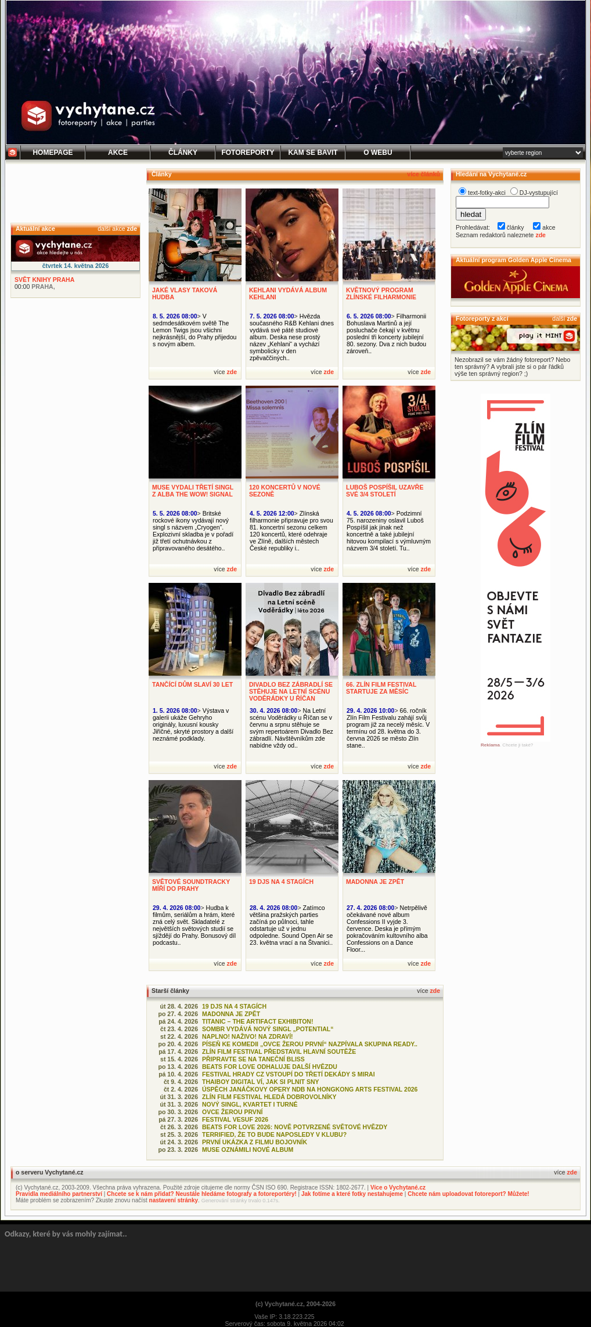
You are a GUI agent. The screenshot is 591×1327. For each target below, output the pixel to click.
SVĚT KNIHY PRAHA (44, 279)
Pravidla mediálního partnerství (59, 1194)
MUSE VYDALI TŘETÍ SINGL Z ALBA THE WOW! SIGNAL (192, 491)
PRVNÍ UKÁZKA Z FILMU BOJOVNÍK (254, 1142)
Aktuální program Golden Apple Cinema (513, 259)
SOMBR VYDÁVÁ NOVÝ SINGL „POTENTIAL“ (268, 1028)
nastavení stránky (174, 1200)
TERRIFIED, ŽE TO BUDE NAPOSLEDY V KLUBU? (274, 1134)
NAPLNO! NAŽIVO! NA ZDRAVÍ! (247, 1036)
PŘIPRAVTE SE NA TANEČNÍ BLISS (253, 1059)
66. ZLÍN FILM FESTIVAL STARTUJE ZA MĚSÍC (381, 688)
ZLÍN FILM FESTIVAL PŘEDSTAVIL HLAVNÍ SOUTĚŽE (279, 1051)
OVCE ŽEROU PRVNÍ (232, 1111)
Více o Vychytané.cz (398, 1187)
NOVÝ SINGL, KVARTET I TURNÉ (250, 1104)
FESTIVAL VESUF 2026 (235, 1119)
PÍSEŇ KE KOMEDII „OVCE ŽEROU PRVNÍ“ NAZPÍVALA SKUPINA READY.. (309, 1043)
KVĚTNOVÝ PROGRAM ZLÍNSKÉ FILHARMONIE (381, 293)
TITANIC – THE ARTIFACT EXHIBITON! (257, 1021)
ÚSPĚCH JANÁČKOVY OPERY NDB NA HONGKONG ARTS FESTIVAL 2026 (309, 1089)
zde (132, 228)
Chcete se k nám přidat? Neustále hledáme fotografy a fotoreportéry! (202, 1194)
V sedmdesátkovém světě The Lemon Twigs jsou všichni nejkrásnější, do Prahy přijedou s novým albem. (194, 330)
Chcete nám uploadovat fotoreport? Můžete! (468, 1194)
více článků (423, 174)
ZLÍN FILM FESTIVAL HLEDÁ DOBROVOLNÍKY (269, 1096)
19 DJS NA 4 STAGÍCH (281, 881)
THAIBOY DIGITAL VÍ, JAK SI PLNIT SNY (260, 1081)
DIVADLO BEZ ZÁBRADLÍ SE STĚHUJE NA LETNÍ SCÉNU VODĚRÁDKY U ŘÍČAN (291, 691)
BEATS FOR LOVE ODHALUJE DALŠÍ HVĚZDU (269, 1066)
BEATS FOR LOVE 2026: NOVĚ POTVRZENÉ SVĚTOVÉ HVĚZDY (294, 1126)
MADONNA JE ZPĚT (375, 881)
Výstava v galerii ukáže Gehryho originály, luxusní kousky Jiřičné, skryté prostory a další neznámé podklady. (193, 724)
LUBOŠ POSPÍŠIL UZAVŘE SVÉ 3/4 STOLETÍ (384, 491)
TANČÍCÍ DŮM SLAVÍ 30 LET (192, 684)
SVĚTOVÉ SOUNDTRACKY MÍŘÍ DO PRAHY (191, 885)
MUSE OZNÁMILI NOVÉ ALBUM (247, 1149)
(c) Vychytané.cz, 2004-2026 (295, 1303)
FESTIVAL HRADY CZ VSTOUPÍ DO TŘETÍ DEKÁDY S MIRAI (288, 1074)
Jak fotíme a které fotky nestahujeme (352, 1194)
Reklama (490, 745)
